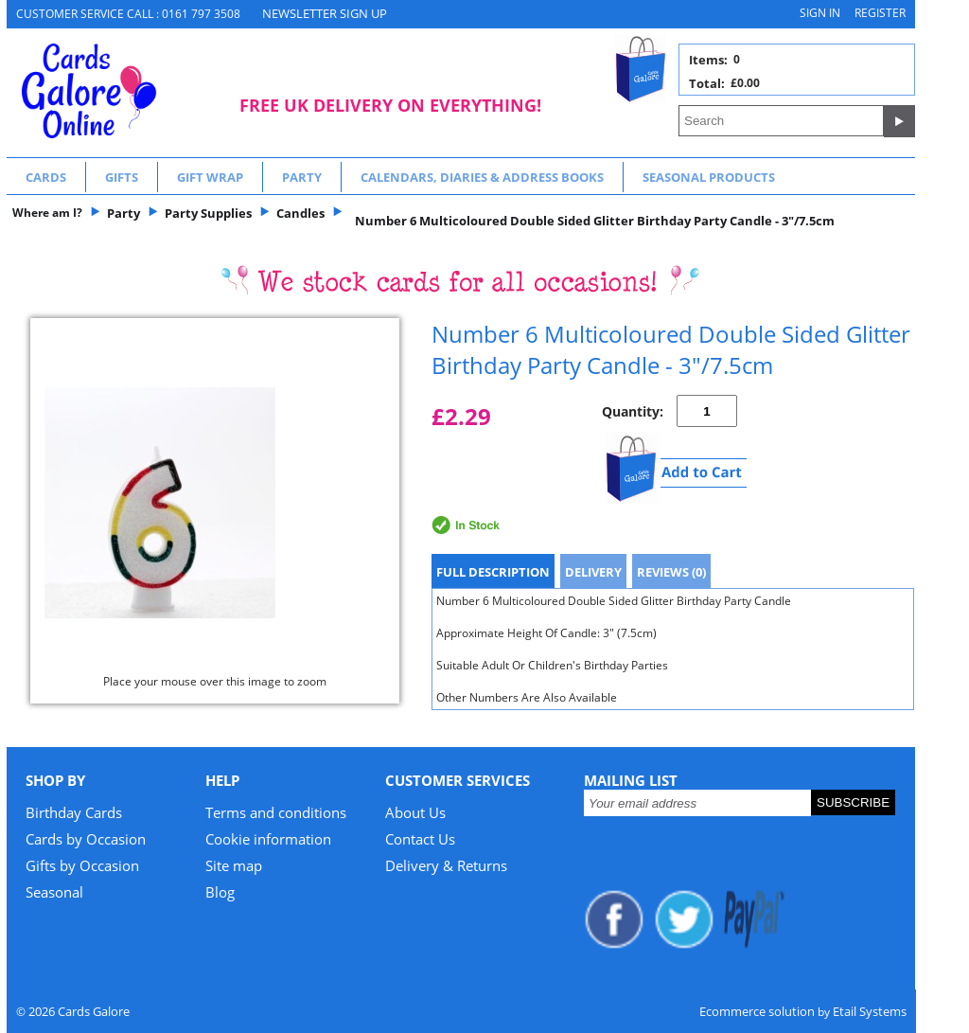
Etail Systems (870, 1011)
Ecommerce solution (757, 1011)
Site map (233, 865)
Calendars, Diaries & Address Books (482, 177)
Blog (220, 891)
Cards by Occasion (86, 838)
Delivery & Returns (446, 865)
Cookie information (268, 838)
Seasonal (54, 891)
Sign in (820, 13)
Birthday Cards (74, 812)
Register (880, 13)
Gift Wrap (210, 177)
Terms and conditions (275, 812)
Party (302, 177)
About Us (415, 812)
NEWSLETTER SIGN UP (324, 13)
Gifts (121, 177)
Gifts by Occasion (82, 865)
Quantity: (632, 411)
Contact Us (420, 838)
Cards (46, 177)
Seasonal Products (709, 177)
